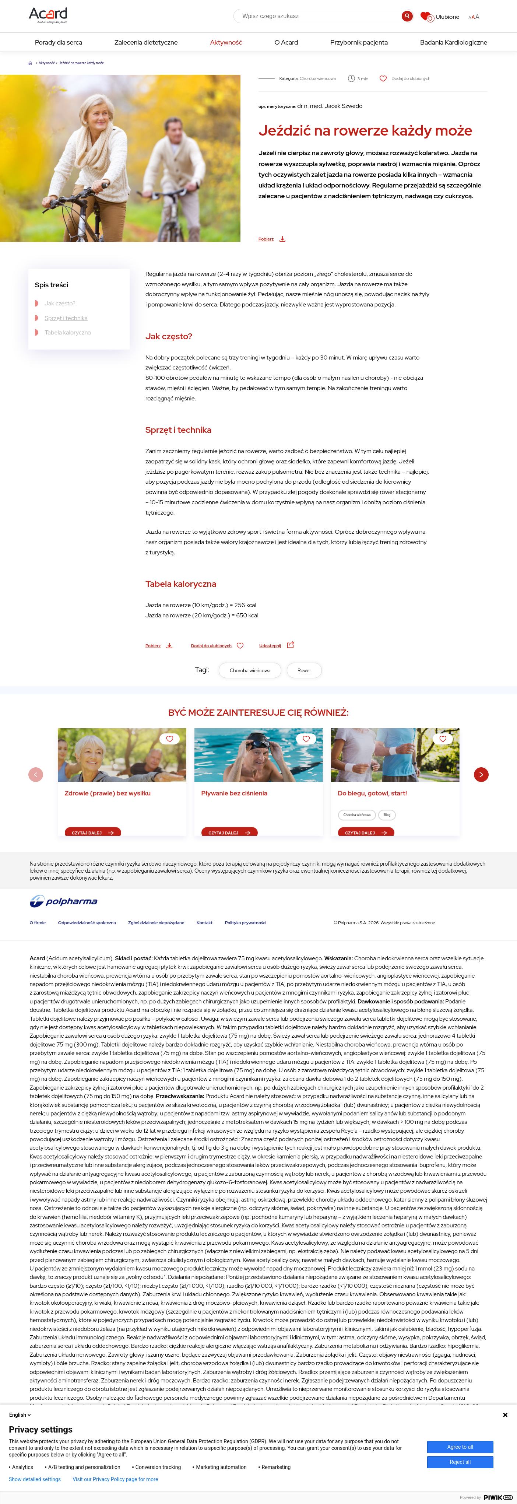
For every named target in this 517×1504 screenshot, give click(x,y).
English (20, 1415)
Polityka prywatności (245, 923)
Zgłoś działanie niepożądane (156, 923)
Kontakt (204, 923)
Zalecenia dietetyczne (146, 42)
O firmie (37, 923)
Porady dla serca (58, 42)
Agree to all (460, 1447)
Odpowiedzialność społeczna (87, 923)
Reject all (460, 1462)
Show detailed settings (35, 1479)
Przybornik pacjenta (359, 42)
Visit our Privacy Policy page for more (115, 1479)
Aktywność (226, 42)
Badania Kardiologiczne (453, 42)
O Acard (286, 42)
